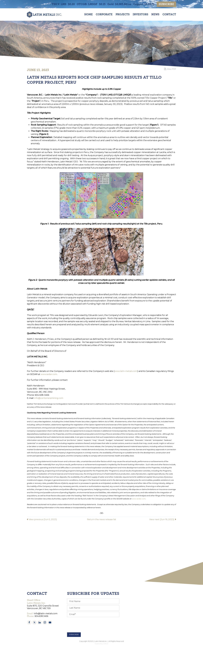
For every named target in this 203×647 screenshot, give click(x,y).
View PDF (170, 69)
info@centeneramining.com (48, 398)
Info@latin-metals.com (45, 613)
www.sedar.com (49, 374)
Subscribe (166, 4)
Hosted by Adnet (101, 644)
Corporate (104, 14)
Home (88, 14)
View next (162, 519)
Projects (123, 14)
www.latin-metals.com (125, 371)
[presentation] (86, 625)
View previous (42, 519)
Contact (169, 14)
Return (101, 519)
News (155, 14)
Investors (140, 14)
